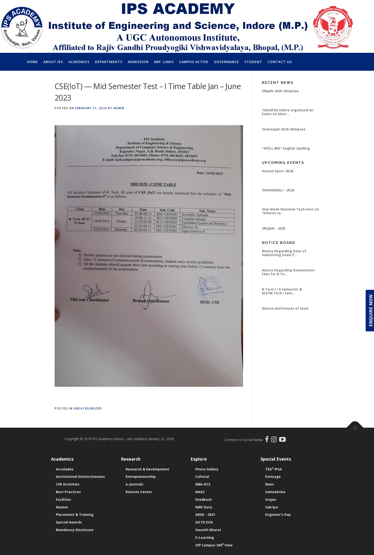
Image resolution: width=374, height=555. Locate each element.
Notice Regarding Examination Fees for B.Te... (288, 272)
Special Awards (69, 522)
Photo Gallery (206, 469)
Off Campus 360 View (214, 545)
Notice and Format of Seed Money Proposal (285, 310)
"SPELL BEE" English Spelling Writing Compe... (286, 150)
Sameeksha (275, 492)
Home (32, 61)
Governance (226, 61)
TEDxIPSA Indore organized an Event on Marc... (287, 112)
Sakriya (271, 507)
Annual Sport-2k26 (277, 171)
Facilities (63, 499)
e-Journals (134, 484)
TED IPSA (273, 469)
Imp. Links (164, 61)
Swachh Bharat (208, 530)
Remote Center (139, 492)
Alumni (62, 507)
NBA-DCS (202, 484)
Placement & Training (75, 514)
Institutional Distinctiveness (80, 476)
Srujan (270, 499)
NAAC (200, 492)
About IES (53, 61)
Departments (108, 61)
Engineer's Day (278, 514)
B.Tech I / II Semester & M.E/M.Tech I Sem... (282, 291)
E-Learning (204, 537)
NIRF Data (203, 507)
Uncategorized (88, 408)
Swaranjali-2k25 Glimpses (284, 129)
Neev (269, 484)
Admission (138, 61)
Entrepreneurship (141, 476)
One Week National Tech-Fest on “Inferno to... (290, 211)
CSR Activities (67, 484)
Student (253, 61)
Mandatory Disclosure (75, 530)
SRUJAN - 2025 (274, 228)
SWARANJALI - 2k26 (278, 190)
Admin (119, 108)
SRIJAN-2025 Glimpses (280, 91)
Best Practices (68, 492)
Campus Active (193, 61)
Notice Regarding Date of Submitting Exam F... (284, 253)
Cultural (202, 476)
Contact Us (280, 61)
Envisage (273, 476)
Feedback (203, 499)
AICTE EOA (204, 522)
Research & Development (147, 469)
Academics (78, 61)
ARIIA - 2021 (205, 514)
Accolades (64, 469)
